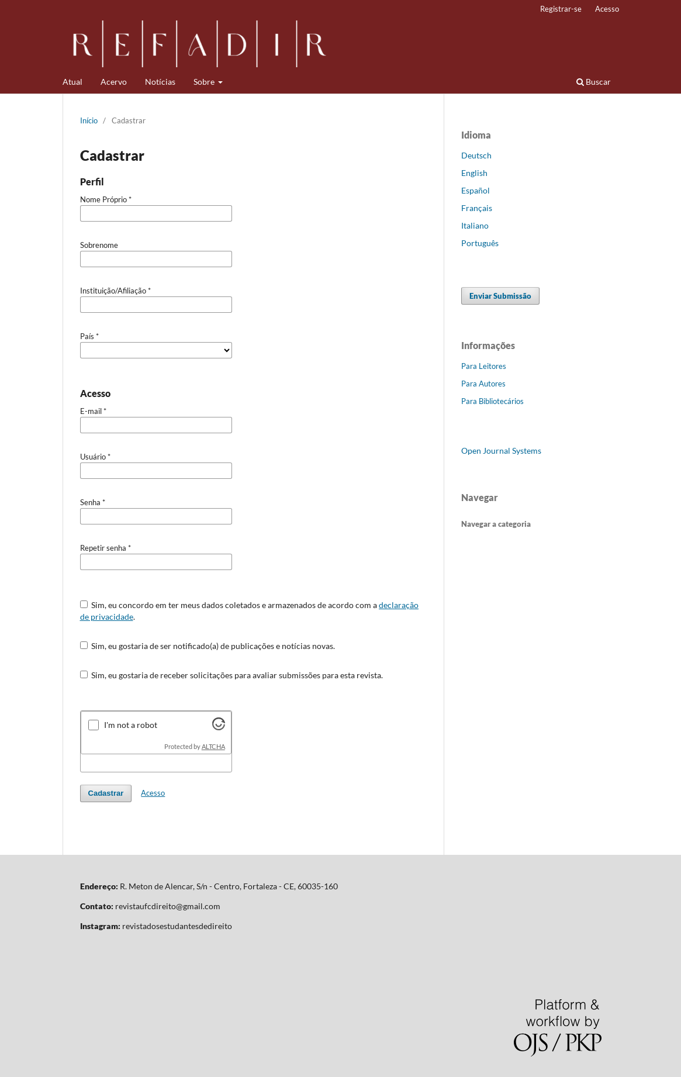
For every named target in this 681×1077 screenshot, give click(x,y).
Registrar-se (561, 8)
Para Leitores (483, 366)
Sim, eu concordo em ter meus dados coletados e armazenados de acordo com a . (249, 611)
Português (480, 243)
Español (475, 190)
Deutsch (476, 155)
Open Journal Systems (501, 450)
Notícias (160, 82)
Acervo (114, 82)
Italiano (475, 225)
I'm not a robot (130, 725)
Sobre (204, 82)
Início (89, 120)
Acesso (607, 8)
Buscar (593, 82)
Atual (72, 82)
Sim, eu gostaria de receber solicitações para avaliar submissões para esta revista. (231, 675)
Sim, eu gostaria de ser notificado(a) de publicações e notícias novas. (208, 646)
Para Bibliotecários (492, 401)
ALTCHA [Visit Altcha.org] (213, 746)
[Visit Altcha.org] (218, 727)
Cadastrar (106, 793)
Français (476, 208)
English (474, 173)
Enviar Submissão (500, 296)
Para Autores (483, 383)
